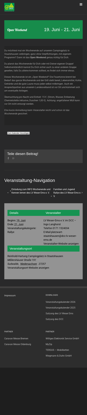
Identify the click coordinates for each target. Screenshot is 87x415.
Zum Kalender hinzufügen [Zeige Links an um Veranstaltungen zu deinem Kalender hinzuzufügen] (18, 133)
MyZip (49, 344)
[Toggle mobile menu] (81, 4)
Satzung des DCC (54, 319)
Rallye (10, 232)
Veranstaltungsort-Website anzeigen (28, 267)
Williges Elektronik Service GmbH (62, 338)
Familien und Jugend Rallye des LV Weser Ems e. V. (67, 193)
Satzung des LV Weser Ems (59, 313)
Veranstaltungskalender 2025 (60, 307)
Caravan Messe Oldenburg (17, 344)
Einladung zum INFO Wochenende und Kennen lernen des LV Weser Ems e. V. (30, 191)
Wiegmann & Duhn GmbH (59, 355)
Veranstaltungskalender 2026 (60, 302)
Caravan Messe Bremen (16, 338)
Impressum (10, 295)
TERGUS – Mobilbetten (57, 350)
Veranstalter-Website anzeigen (61, 243)
